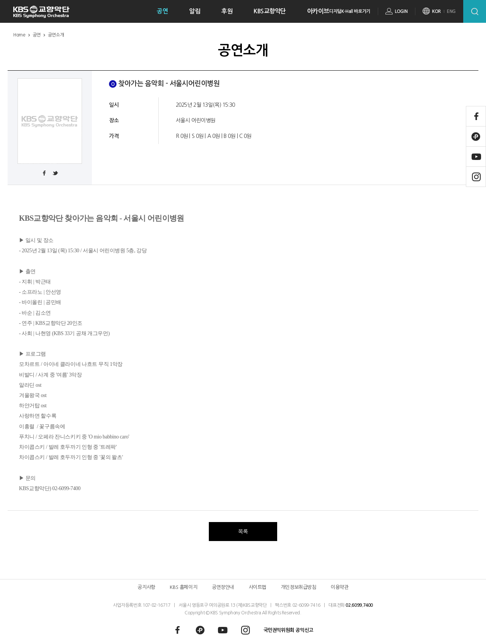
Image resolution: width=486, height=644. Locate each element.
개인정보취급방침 (298, 587)
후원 (226, 11)
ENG (451, 11)
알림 (194, 11)
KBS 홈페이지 (183, 587)
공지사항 (146, 587)
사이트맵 (257, 587)
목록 (243, 531)
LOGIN (401, 11)
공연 (162, 11)
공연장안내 (223, 587)
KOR (436, 11)
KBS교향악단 (270, 11)
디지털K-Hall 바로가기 (349, 11)
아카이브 (318, 11)
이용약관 (339, 587)
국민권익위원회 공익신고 (288, 630)
